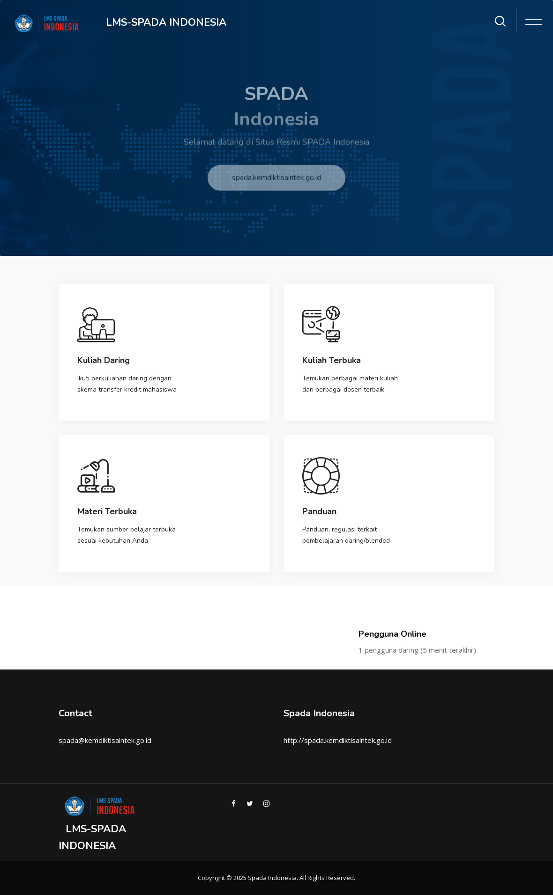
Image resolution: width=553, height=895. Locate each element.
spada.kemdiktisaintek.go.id (276, 183)
